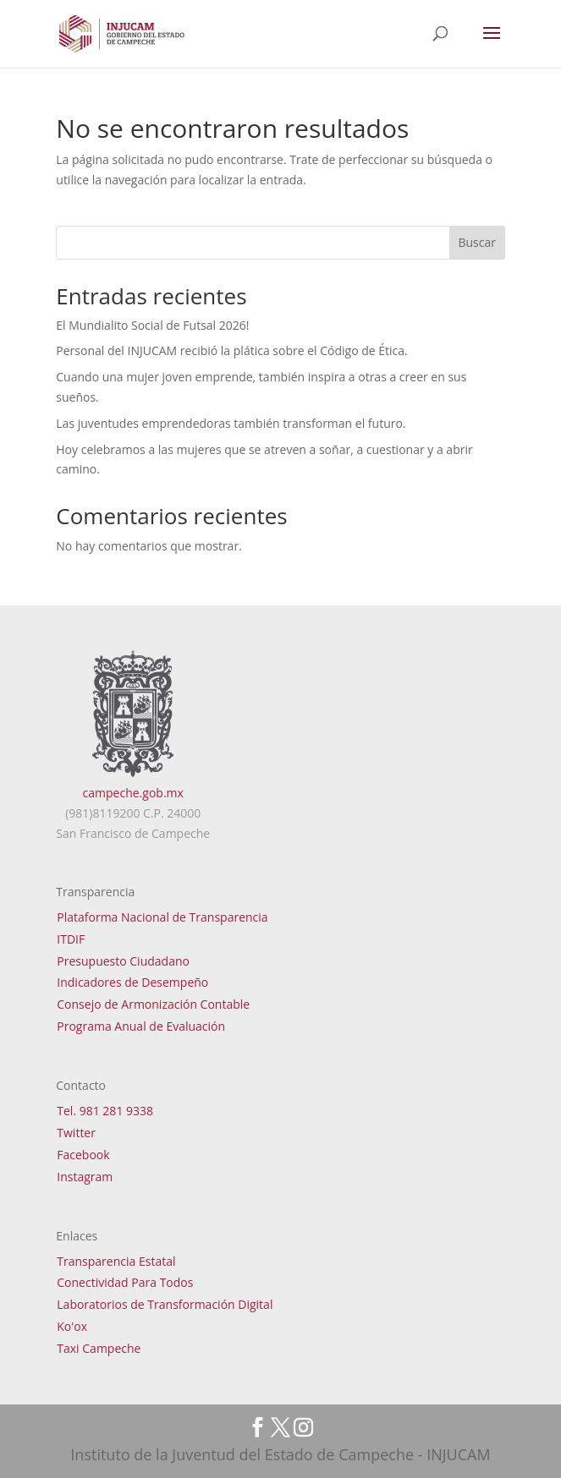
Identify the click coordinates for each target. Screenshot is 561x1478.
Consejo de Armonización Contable (153, 1004)
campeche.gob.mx (133, 793)
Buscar (477, 242)
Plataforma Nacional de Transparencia (162, 917)
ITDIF (71, 939)
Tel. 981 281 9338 (105, 1111)
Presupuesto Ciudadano (123, 961)
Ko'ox (72, 1326)
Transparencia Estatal (116, 1261)
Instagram (85, 1177)
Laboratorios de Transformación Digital (164, 1304)
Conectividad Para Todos (125, 1282)
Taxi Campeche (98, 1348)
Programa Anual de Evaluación (141, 1026)
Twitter (76, 1133)
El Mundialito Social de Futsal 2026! (152, 325)
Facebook (83, 1155)
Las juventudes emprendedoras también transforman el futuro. (230, 423)
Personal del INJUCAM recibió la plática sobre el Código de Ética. (231, 350)
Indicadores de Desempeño (132, 982)
